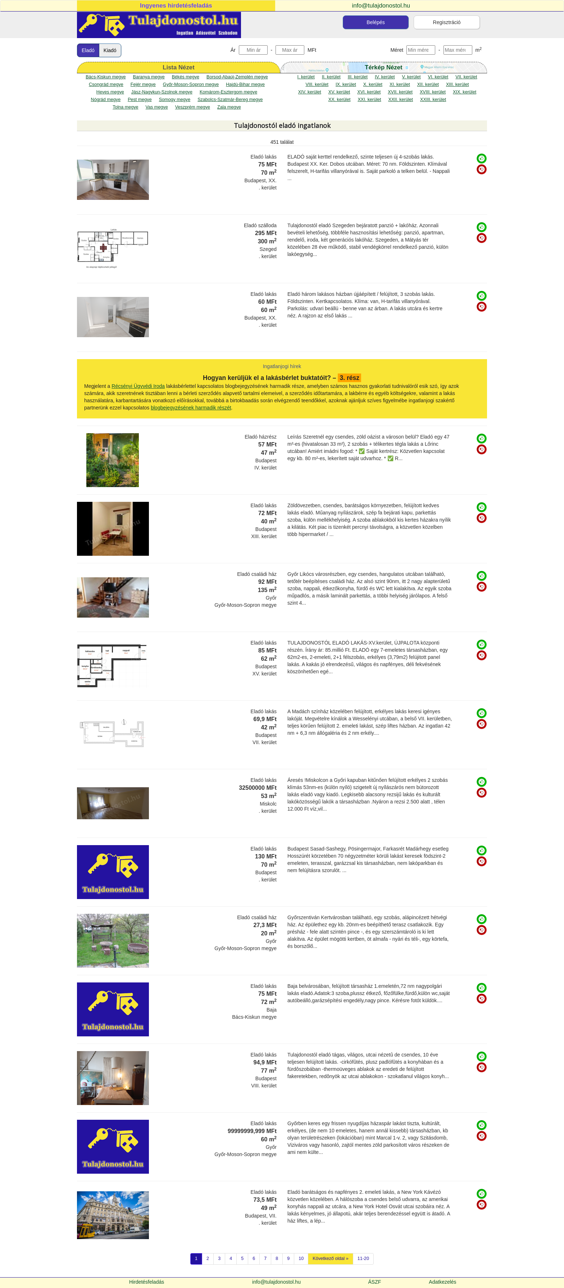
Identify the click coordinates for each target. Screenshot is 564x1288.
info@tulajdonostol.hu (381, 5)
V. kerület (411, 76)
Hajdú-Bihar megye (245, 84)
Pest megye (140, 99)
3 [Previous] (219, 1258)
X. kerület (372, 84)
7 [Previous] (265, 1258)
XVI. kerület (369, 92)
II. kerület (331, 76)
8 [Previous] (277, 1258)
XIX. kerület (464, 92)
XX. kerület (339, 99)
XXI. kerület (369, 99)
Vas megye (157, 107)
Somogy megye (175, 99)
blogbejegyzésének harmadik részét (191, 408)
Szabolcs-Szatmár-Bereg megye (230, 99)
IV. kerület (385, 76)
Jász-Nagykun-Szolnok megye (161, 92)
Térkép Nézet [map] (383, 67)
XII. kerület (428, 84)
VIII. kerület (316, 84)
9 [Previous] (288, 1258)
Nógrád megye (106, 99)
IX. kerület (346, 84)
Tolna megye (125, 107)
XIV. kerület (309, 92)
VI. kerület (438, 76)
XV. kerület (339, 92)
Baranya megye (148, 76)
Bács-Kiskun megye (106, 76)
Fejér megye (143, 84)
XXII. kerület (400, 99)
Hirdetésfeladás (146, 1282)
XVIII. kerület (433, 92)
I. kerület (306, 76)
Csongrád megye (106, 84)
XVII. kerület (400, 92)
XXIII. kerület (433, 99)
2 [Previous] (207, 1258)
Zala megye (229, 107)
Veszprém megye (192, 107)
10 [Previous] (301, 1258)
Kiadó (110, 50)
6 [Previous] (254, 1258)
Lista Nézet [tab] (179, 67)
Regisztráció (447, 22)
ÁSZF (374, 1282)
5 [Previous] (242, 1258)
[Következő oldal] (330, 1259)
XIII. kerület (457, 84)
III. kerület (358, 76)
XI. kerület (400, 84)
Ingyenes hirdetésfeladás (176, 5)
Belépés (376, 22)
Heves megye (110, 92)
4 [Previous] (230, 1258)
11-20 (363, 1258)
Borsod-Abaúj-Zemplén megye (237, 76)
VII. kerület (466, 76)
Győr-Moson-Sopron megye (191, 84)
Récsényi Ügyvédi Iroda (138, 386)
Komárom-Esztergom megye (228, 92)
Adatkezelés (442, 1282)
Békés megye (185, 76)
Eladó (88, 50)
